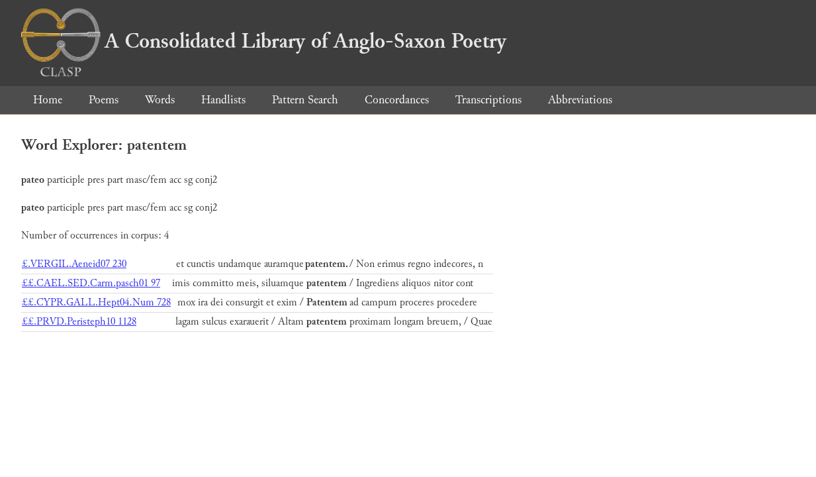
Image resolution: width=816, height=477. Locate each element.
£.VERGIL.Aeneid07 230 (74, 264)
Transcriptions (488, 99)
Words (160, 99)
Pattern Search (305, 99)
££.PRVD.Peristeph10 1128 (79, 321)
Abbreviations (580, 99)
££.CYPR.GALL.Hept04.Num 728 (96, 302)
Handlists (223, 99)
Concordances (397, 99)
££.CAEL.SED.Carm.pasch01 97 (91, 283)
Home (47, 99)
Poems (103, 99)
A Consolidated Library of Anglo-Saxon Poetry (263, 41)
